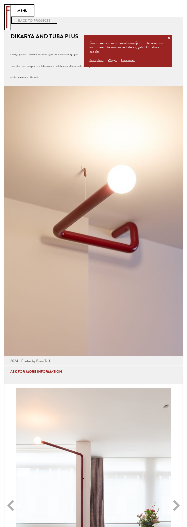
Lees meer (128, 60)
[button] (10, 505)
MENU (22, 10)
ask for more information (36, 371)
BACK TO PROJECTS (34, 20)
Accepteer (96, 60)
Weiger (112, 60)
